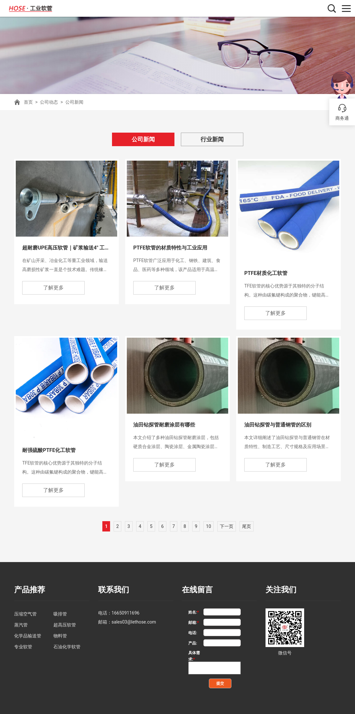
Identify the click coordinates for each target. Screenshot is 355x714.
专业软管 (23, 646)
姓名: (193, 612)
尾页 (246, 526)
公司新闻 (74, 102)
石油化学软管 (66, 646)
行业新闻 (212, 139)
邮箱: (193, 622)
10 (208, 526)
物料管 (60, 635)
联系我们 (113, 589)
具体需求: (194, 653)
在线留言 (197, 589)
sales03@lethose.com (134, 622)
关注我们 (281, 589)
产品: (192, 643)
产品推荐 (29, 589)
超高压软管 (64, 624)
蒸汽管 (21, 624)
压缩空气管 (25, 613)
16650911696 (126, 612)
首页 (28, 102)
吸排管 (60, 613)
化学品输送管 (27, 635)
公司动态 (49, 102)
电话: (192, 633)
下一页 (226, 526)
